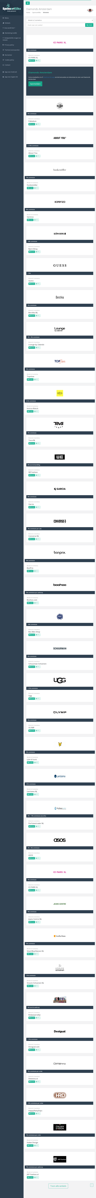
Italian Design (32, 1142)
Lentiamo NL (32, 791)
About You (32, 153)
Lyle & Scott (32, 759)
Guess (31, 281)
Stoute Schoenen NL (35, 983)
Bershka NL (33, 312)
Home (28, 12)
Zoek (89, 25)
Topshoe (30, 376)
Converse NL (33, 536)
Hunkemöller (32, 185)
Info (38, 60)
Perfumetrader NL (36, 823)
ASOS (30, 855)
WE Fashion (33, 472)
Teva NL (31, 440)
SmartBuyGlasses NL (35, 951)
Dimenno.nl (33, 1078)
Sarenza (30, 217)
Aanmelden (35, 84)
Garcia (31, 504)
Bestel (31, 60)
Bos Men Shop (34, 632)
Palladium (32, 121)
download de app (49, 77)
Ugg (30, 695)
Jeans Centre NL (35, 919)
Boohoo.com (32, 600)
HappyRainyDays (35, 1110)
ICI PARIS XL (33, 57)
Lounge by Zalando (36, 344)
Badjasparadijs (34, 1015)
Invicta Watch (32, 408)
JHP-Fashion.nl (33, 1174)
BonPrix (30, 568)
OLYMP (31, 727)
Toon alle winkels (58, 1186)
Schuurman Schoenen (37, 664)
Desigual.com (33, 1047)
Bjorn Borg (32, 249)
